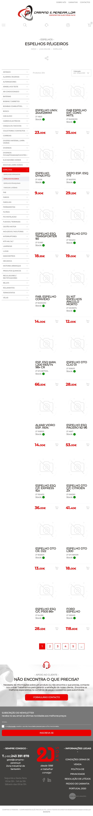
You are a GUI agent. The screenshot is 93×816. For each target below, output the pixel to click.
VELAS (5, 298)
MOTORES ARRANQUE (12, 266)
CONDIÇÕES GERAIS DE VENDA (77, 762)
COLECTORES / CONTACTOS (14, 131)
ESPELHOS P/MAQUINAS (12, 183)
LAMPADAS (7, 246)
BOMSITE (46, 812)
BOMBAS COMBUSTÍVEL (12, 106)
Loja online (44, 49)
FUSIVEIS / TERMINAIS (11, 222)
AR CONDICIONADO (11, 92)
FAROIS (6, 197)
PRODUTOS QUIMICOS (12, 271)
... (81, 646)
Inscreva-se (47, 733)
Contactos (85, 2)
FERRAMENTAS (9, 207)
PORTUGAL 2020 (77, 788)
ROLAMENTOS (9, 288)
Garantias (73, 2)
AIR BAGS (7, 72)
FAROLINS (7, 202)
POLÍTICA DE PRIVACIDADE (77, 771)
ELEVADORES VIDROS (12, 160)
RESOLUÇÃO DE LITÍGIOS (77, 779)
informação (12, 726)
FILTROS (6, 212)
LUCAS (5, 251)
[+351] (15, 756)
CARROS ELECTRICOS (11, 121)
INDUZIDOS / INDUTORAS (13, 232)
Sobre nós (61, 2)
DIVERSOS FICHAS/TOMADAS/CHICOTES (14, 154)
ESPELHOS (57, 49)
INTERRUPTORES (10, 236)
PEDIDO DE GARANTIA (77, 783)
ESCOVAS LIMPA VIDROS (13, 165)
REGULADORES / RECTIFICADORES (10, 277)
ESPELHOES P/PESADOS (12, 174)
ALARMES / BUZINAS (11, 77)
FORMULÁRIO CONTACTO (46, 697)
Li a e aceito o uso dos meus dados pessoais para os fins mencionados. (32, 726)
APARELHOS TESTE (10, 87)
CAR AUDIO (7, 116)
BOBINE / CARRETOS (11, 101)
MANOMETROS (9, 256)
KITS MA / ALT (8, 241)
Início (33, 49)
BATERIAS (7, 96)
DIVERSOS (7, 148)
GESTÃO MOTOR (9, 227)
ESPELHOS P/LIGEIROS (11, 179)
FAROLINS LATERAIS (10, 187)
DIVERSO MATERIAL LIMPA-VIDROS (14, 142)
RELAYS (6, 283)
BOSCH (6, 111)
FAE (4, 192)
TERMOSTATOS (9, 293)
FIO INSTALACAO (9, 217)
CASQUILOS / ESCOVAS (12, 126)
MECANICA (7, 261)
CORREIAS (7, 136)
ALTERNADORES (9, 82)
